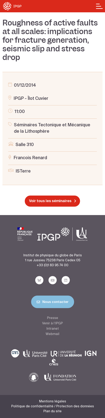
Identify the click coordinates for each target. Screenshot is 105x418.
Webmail (52, 334)
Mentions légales (52, 401)
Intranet (52, 328)
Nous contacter (53, 302)
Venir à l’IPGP (52, 323)
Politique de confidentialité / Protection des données (52, 406)
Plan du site (52, 411)
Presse (52, 318)
